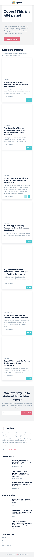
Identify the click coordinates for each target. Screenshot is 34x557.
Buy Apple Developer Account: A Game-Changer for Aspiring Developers (15, 272)
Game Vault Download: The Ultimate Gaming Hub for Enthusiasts (16, 180)
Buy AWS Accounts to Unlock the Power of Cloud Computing (17, 363)
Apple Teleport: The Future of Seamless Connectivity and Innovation (22, 512)
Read (29, 100)
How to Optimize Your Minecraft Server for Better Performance (16, 84)
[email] (11, 413)
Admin (14, 505)
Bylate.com (15, 554)
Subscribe (27, 413)
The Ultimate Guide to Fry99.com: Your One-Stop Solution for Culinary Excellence (22, 524)
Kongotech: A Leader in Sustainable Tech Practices (16, 316)
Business (7, 125)
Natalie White (8, 96)
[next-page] (29, 196)
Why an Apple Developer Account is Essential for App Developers (16, 228)
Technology (8, 175)
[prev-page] (25, 196)
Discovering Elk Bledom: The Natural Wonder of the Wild (22, 500)
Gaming (6, 79)
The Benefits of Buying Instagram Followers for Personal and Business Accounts (14, 131)
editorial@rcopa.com (12, 449)
